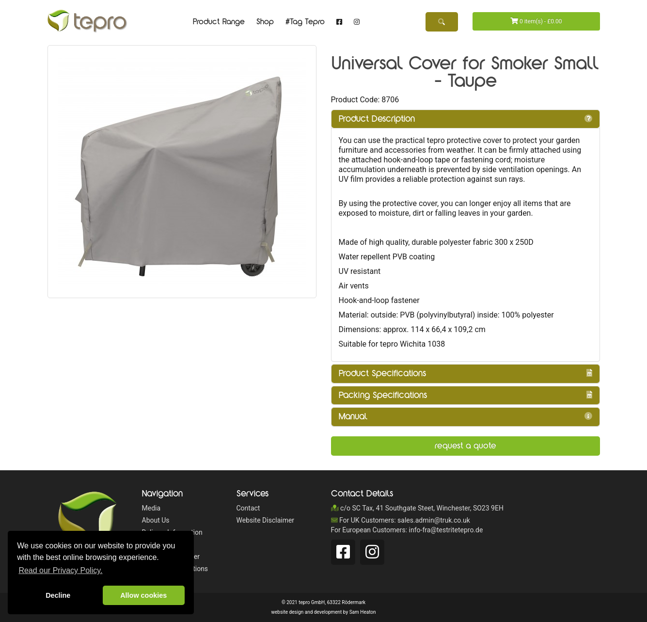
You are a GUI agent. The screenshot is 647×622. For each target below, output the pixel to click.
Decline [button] (58, 595)
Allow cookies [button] (143, 595)
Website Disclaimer (266, 520)
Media (151, 508)
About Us (156, 520)
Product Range (219, 21)
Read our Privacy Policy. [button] (60, 570)
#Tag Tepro (305, 21)
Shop (265, 21)
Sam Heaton (362, 612)
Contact (248, 508)
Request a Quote (465, 445)
